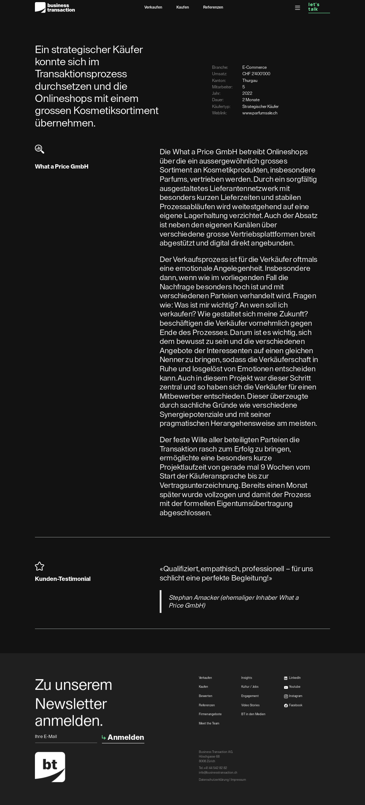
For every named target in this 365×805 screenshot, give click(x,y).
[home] (55, 7)
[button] (297, 7)
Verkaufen (153, 7)
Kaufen (182, 7)
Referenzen (213, 7)
